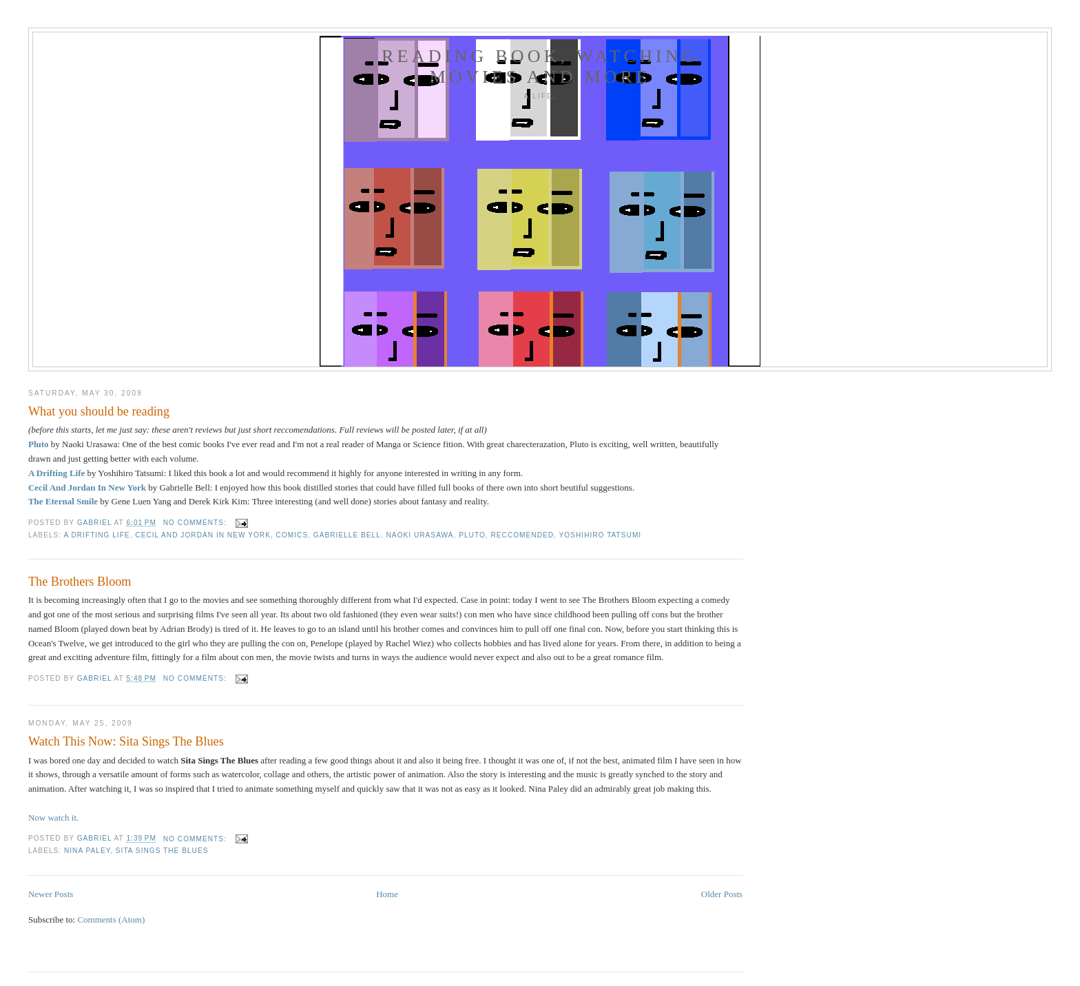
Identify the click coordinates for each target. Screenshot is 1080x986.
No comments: (196, 522)
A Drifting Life (56, 473)
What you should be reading (98, 411)
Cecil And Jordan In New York (87, 487)
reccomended (522, 535)
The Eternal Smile (63, 501)
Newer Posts (50, 894)
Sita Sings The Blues (162, 850)
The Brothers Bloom (80, 581)
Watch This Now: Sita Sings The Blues (126, 741)
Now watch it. (53, 817)
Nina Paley (87, 850)
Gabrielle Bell (347, 535)
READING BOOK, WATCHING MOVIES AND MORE (540, 66)
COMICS (292, 535)
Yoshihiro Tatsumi (600, 535)
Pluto (38, 444)
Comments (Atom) (111, 919)
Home (387, 894)
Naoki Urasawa (420, 535)
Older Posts (721, 894)
